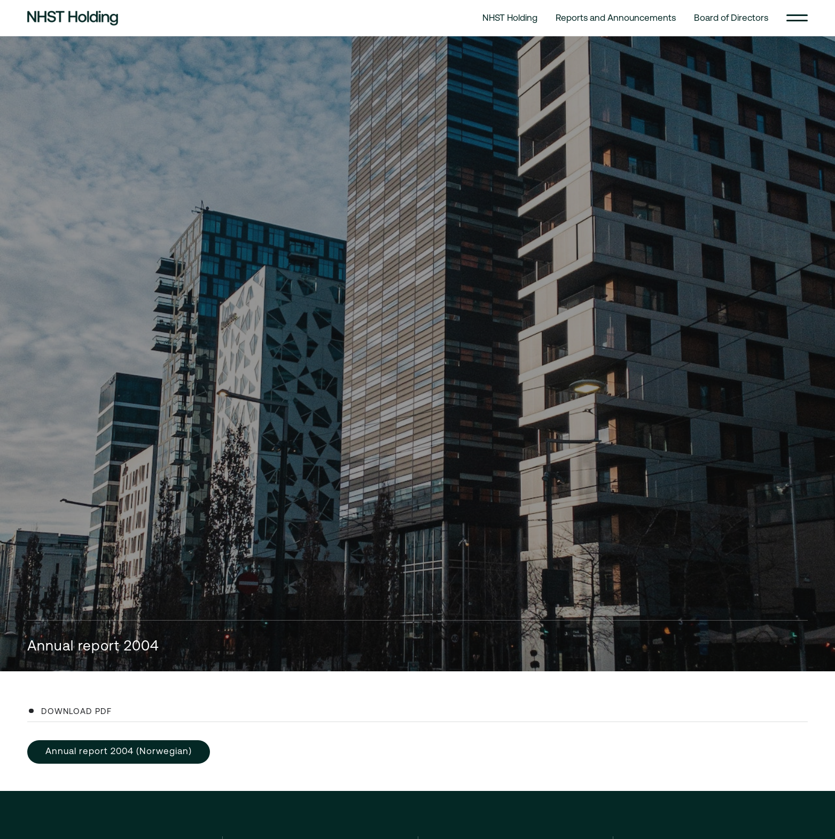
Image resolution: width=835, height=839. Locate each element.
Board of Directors (731, 17)
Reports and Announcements (616, 17)
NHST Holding (509, 17)
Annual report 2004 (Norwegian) (118, 751)
